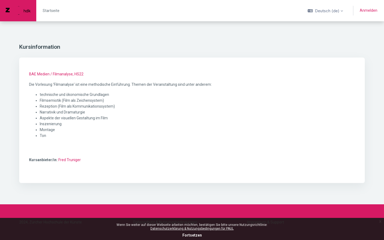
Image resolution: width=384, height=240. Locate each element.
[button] (325, 10)
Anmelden (368, 10)
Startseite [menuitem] (51, 11)
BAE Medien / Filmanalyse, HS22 (56, 74)
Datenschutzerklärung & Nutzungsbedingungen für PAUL (192, 228)
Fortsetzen (192, 235)
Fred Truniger (69, 160)
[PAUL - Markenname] (18, 10)
